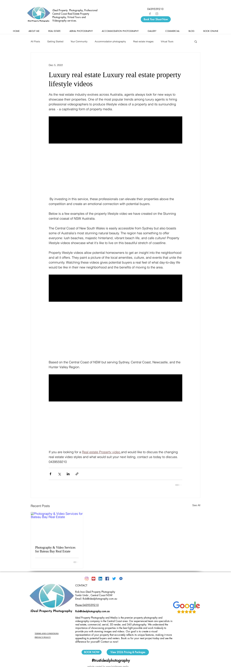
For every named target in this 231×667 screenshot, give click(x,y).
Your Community (79, 41)
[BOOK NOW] (92, 652)
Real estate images (143, 41)
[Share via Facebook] (50, 474)
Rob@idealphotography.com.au (92, 611)
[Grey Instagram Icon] (157, 14)
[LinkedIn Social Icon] (100, 578)
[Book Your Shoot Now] (156, 19)
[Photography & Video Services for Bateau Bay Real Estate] (57, 526)
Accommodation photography (110, 41)
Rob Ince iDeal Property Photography (95, 591)
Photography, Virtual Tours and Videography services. (69, 18)
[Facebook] (107, 578)
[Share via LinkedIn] (68, 474)
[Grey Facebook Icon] (150, 14)
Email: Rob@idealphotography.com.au (96, 598)
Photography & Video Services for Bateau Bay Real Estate (55, 549)
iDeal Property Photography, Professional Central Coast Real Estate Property (74, 11)
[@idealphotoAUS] (114, 578)
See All (196, 505)
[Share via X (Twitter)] (59, 474)
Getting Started (55, 41)
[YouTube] (93, 578)
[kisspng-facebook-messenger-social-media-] (121, 578)
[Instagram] (86, 578)
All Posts (35, 41)
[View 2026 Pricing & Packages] (128, 652)
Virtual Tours (167, 41)
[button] (195, 41)
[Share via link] (77, 474)
